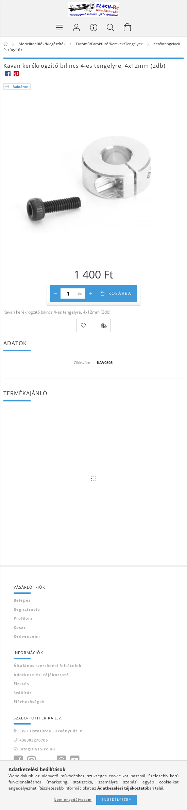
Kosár (20, 627)
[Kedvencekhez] (83, 325)
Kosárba (120, 293)
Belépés (22, 600)
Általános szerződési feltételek (48, 665)
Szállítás (23, 692)
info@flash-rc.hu (37, 748)
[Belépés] (76, 27)
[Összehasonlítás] (104, 325)
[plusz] (90, 293)
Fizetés (21, 683)
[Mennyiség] (68, 293)
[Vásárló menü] (93, 27)
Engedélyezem (116, 799)
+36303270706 (33, 740)
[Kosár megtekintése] (127, 27)
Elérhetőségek (29, 701)
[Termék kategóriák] (59, 27)
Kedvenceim (27, 636)
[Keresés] (110, 27)
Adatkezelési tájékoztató (41, 674)
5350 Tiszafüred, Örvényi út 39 (51, 730)
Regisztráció (27, 609)
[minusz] (55, 293)
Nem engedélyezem (72, 799)
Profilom (23, 618)
